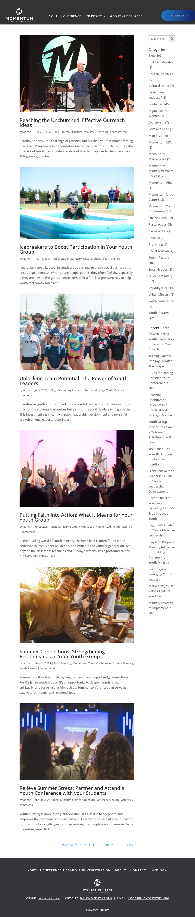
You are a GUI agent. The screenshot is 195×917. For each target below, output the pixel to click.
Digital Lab (156, 104)
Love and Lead (159, 129)
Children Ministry (161, 62)
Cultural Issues (159, 86)
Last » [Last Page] (129, 845)
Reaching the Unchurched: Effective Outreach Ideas (72, 122)
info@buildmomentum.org (148, 898)
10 (107, 845)
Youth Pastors (118, 132)
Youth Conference (65, 16)
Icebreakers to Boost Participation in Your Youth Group (76, 249)
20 (112, 845)
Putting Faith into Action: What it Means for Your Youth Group (76, 517)
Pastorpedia (157, 224)
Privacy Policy (97, 909)
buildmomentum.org (96, 898)
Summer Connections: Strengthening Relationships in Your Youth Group (62, 654)
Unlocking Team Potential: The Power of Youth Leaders (74, 381)
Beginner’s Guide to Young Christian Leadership (162, 530)
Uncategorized (92, 258)
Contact (138, 870)
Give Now (159, 870)
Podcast (154, 238)
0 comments (27, 532)
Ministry (89, 132)
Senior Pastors (159, 258)
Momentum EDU (160, 142)
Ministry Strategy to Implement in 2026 (161, 608)
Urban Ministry (159, 294)
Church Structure (71, 132)
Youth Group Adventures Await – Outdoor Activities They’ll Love (161, 432)
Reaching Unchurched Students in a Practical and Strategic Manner (161, 405)
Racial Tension (159, 251)
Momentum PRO (160, 183)
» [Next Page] (122, 845)
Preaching (102, 132)
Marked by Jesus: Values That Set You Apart (161, 591)
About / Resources (126, 16)
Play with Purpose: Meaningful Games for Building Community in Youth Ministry (162, 552)
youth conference (161, 301)
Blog (56, 132)
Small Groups (158, 269)
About (120, 870)
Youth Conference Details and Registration (69, 870)
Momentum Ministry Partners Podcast (161, 171)
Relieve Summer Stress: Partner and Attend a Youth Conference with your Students (72, 790)
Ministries (93, 16)
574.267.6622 (49, 898)
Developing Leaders (69, 390)
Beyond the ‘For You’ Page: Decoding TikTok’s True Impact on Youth (161, 508)
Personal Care (158, 231)
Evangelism (157, 122)
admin (27, 132)
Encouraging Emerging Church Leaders (161, 574)
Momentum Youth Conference (92, 663)
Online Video (158, 218)
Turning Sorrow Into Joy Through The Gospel (160, 361)
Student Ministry (71, 258)
